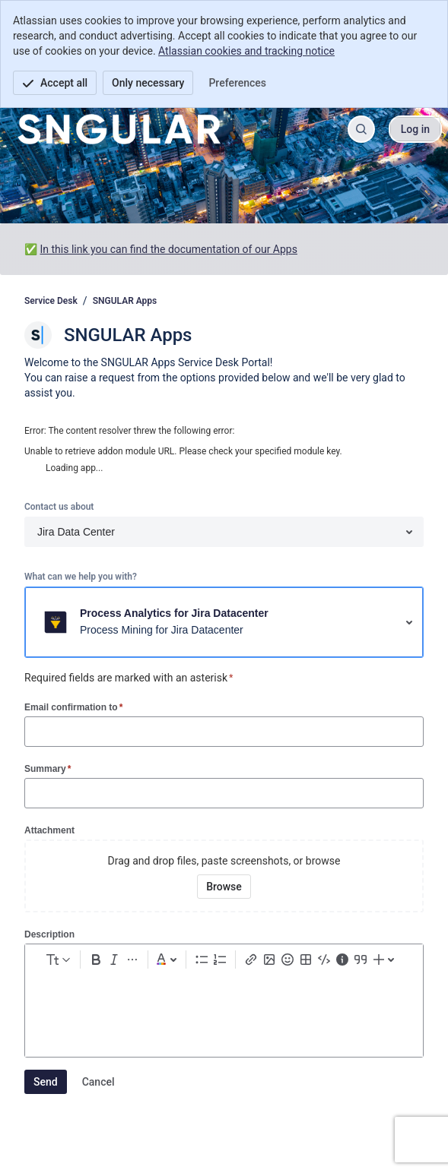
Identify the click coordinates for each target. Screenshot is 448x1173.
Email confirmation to (73, 707)
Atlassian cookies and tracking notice (246, 51)
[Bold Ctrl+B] (96, 959)
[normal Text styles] (57, 959)
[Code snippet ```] (324, 959)
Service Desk (51, 301)
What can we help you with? (80, 576)
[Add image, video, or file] (269, 959)
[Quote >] (360, 959)
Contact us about (59, 506)
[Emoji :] (287, 959)
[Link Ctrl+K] (251, 959)
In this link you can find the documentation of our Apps (168, 249)
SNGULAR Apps (125, 301)
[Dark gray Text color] (167, 959)
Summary (47, 768)
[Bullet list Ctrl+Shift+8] (201, 959)
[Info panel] (342, 959)
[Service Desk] (119, 129)
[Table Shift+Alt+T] (306, 959)
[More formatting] (132, 959)
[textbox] (224, 1003)
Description (49, 934)
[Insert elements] (386, 959)
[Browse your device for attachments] (224, 886)
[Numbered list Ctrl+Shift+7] (220, 959)
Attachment (49, 830)
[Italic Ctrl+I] (114, 959)
